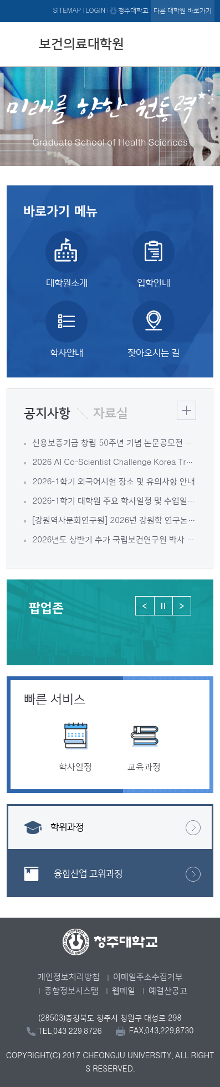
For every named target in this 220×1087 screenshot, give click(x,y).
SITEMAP (67, 10)
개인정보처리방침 (69, 977)
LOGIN (95, 10)
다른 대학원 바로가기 (183, 10)
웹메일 (123, 991)
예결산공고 (168, 991)
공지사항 (47, 413)
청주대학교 (133, 10)
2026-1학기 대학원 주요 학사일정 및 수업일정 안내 (114, 501)
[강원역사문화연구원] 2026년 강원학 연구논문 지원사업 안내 (114, 520)
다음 (181, 606)
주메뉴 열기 (203, 42)
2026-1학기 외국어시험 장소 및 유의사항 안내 (113, 481)
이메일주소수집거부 (148, 977)
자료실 (110, 413)
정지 (163, 606)
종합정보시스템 (71, 991)
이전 (145, 606)
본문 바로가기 (110, 0)
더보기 (186, 410)
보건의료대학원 (81, 44)
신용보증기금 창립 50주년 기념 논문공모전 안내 (114, 443)
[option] (75, 726)
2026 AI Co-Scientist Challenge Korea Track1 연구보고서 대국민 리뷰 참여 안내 (114, 462)
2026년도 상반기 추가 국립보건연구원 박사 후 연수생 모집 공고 (114, 540)
